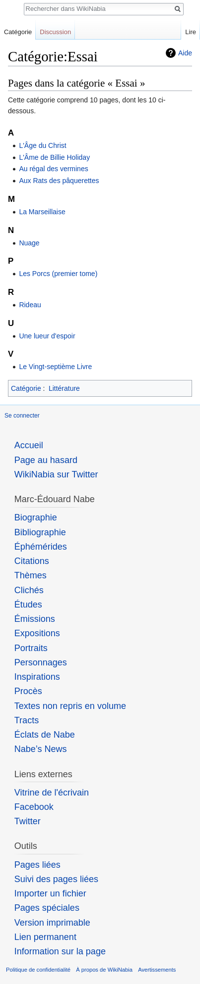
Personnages (40, 662)
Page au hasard (45, 460)
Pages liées (37, 865)
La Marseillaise (42, 212)
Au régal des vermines (53, 169)
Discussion (55, 32)
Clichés (29, 590)
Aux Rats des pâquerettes (59, 181)
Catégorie (26, 388)
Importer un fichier (50, 893)
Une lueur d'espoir (47, 336)
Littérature (64, 388)
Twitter (27, 821)
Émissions (34, 619)
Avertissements (157, 970)
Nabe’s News (40, 749)
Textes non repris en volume (70, 706)
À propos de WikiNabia (104, 970)
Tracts (26, 720)
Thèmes (30, 575)
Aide (185, 53)
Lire (190, 32)
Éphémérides (40, 547)
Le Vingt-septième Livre (55, 367)
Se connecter (22, 415)
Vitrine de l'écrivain (51, 792)
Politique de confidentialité (38, 970)
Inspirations (37, 677)
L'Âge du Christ (42, 145)
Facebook (34, 807)
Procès (28, 691)
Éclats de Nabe (44, 735)
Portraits (31, 648)
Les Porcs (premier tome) (58, 274)
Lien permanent (45, 937)
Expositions (37, 633)
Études (28, 604)
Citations (31, 561)
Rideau (30, 305)
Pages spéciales (46, 908)
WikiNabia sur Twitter (56, 474)
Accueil (28, 445)
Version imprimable (52, 923)
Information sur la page (60, 951)
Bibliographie (40, 532)
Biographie (35, 517)
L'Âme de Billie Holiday (54, 157)
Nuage (29, 243)
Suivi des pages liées (56, 879)
